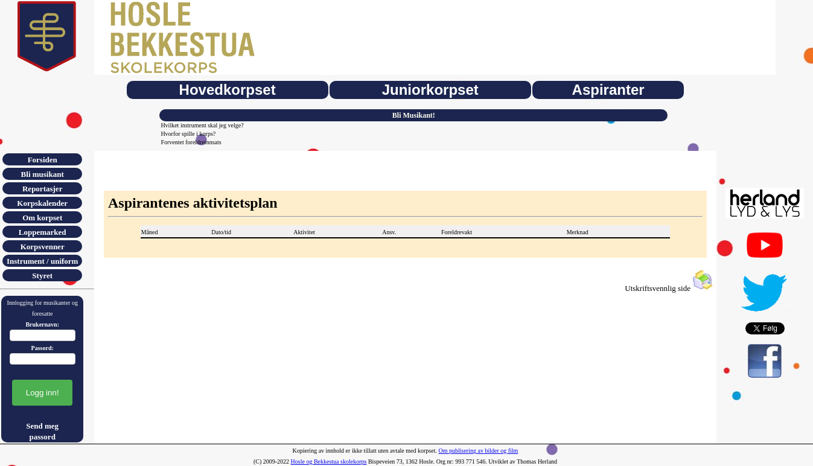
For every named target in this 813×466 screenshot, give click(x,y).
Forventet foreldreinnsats (191, 142)
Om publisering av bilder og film (478, 450)
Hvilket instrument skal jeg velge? (202, 125)
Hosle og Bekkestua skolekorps (329, 461)
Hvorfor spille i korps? (188, 133)
